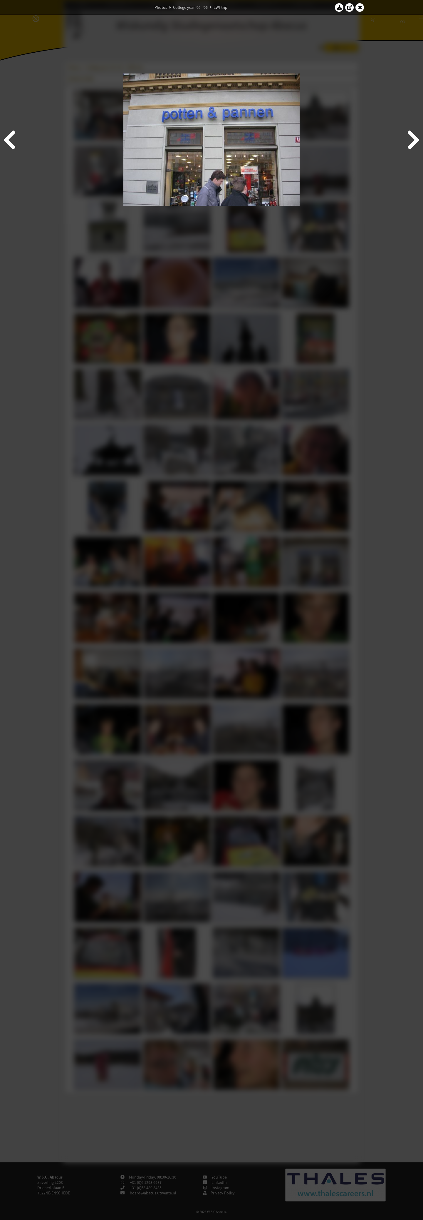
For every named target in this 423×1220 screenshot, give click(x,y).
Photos (161, 7)
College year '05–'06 (190, 7)
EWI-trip (220, 7)
